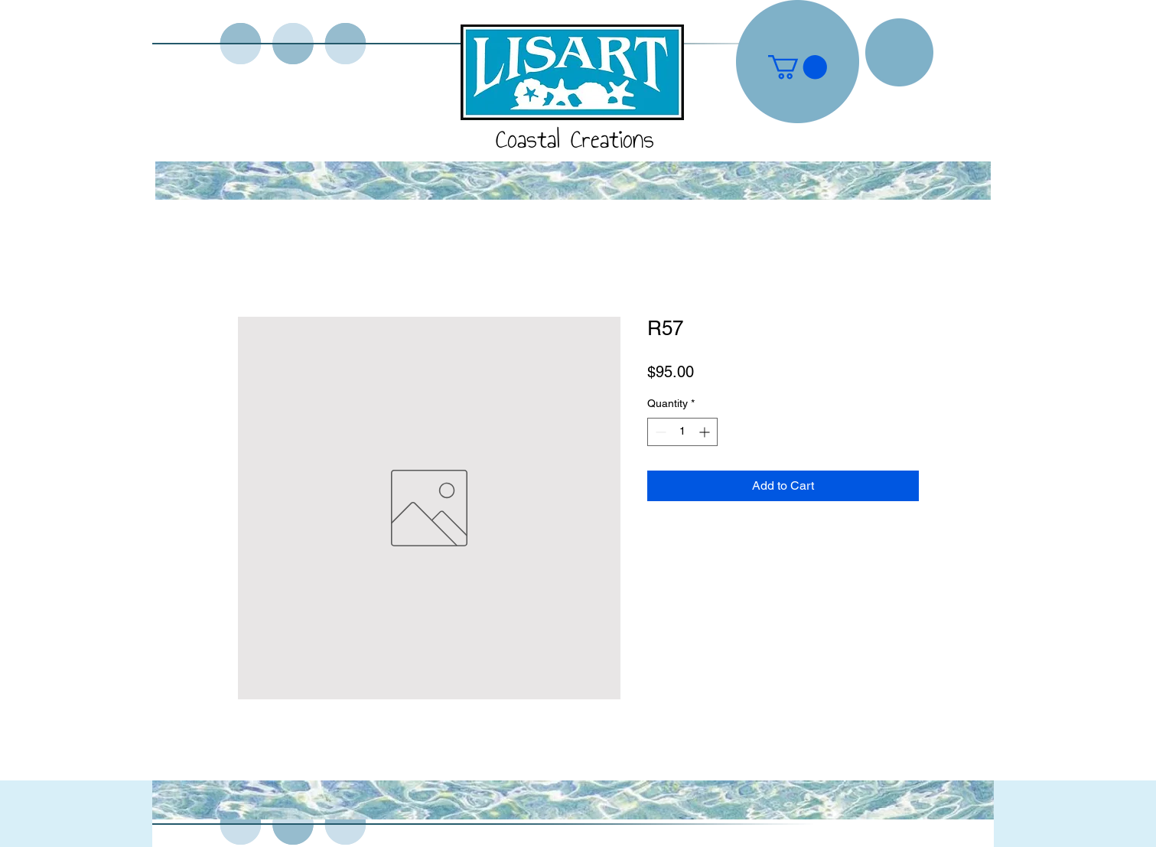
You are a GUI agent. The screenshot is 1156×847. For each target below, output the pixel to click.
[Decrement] (659, 432)
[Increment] (705, 432)
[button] (797, 67)
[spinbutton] (682, 432)
